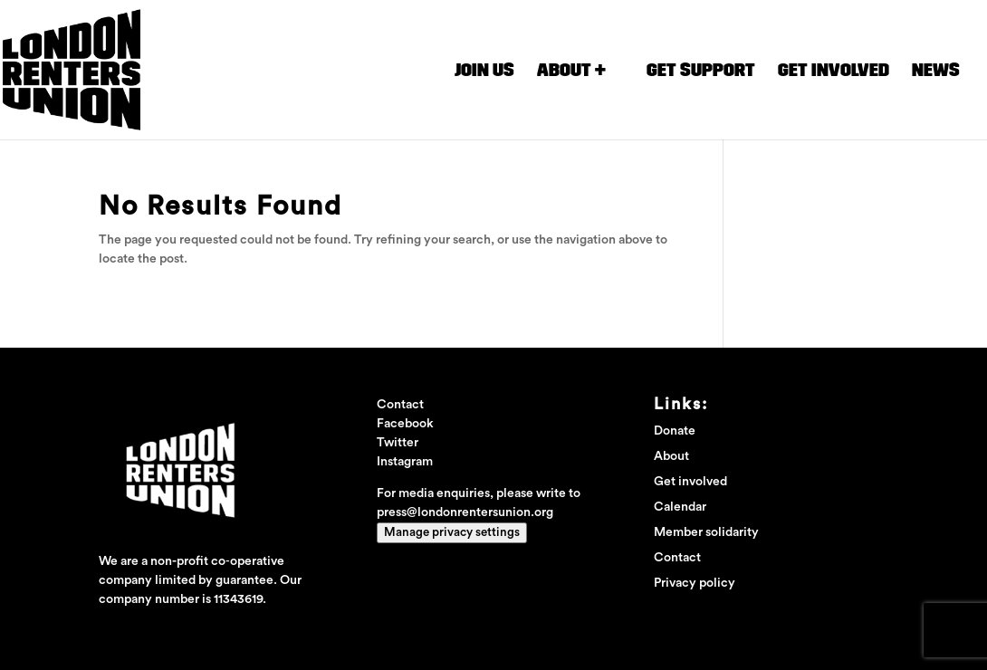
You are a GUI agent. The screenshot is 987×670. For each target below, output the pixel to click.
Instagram (405, 461)
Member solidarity (706, 532)
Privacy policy (694, 583)
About (671, 456)
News (936, 71)
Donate (674, 431)
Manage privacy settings (452, 532)
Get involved (833, 71)
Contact (677, 557)
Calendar (680, 507)
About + (571, 71)
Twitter (397, 442)
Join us (484, 71)
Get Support (701, 71)
